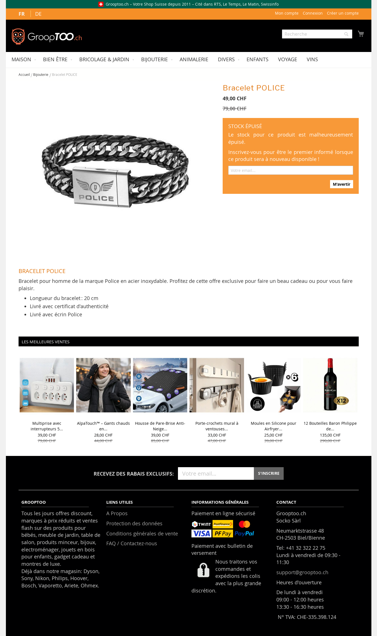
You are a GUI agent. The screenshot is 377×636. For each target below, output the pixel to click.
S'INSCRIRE (268, 473)
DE (38, 13)
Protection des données (134, 523)
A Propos (117, 513)
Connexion (313, 13)
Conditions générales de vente (142, 533)
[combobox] (317, 33)
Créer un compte (343, 13)
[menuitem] (22, 60)
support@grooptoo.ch (302, 572)
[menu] (188, 60)
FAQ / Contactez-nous (131, 543)
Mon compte (287, 13)
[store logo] (47, 36)
